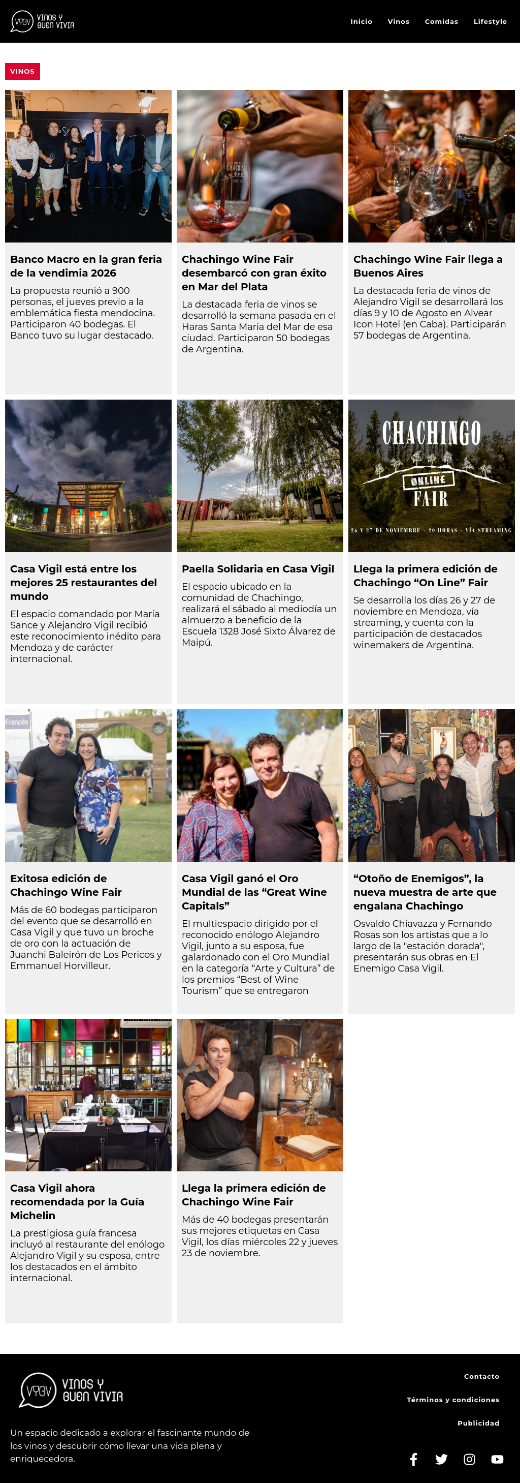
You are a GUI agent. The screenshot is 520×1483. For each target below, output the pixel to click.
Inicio (362, 21)
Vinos (399, 21)
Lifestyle (490, 21)
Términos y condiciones (453, 1400)
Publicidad (479, 1423)
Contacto (482, 1376)
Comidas (442, 21)
